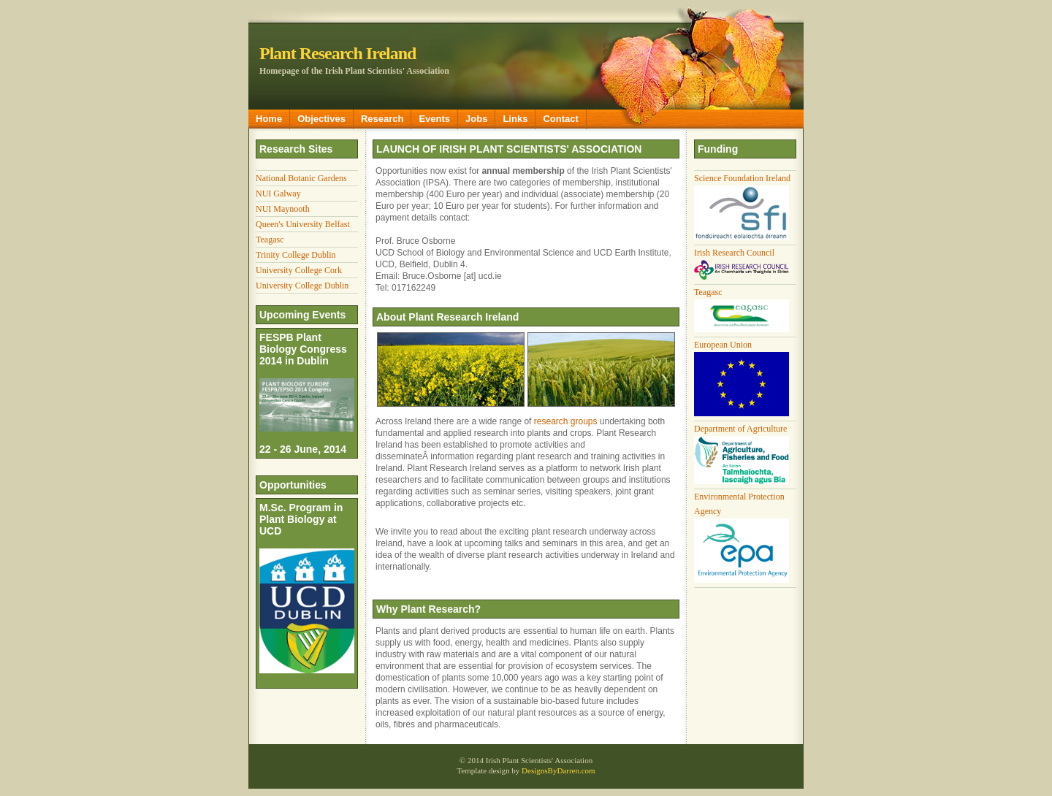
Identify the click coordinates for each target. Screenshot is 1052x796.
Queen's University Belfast (303, 224)
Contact (560, 118)
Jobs (476, 118)
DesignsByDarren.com (558, 770)
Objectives (321, 118)
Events (434, 118)
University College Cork (299, 270)
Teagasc (269, 239)
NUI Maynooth (283, 209)
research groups (566, 421)
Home (269, 118)
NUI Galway (278, 193)
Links (515, 118)
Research (382, 118)
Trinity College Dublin (296, 255)
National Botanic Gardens (301, 178)
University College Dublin (302, 285)
